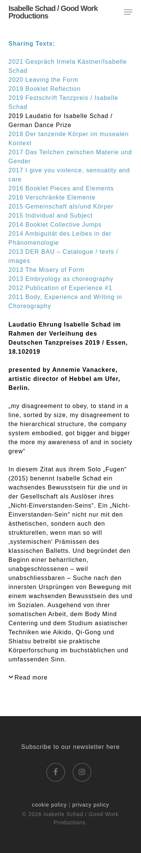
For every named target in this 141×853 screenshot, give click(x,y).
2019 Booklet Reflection (45, 89)
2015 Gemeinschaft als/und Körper (61, 206)
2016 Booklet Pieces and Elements (61, 188)
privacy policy (90, 805)
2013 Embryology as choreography (61, 279)
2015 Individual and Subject (51, 215)
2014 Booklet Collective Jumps (55, 224)
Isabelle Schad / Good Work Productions (53, 12)
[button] (128, 12)
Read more (31, 677)
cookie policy (49, 805)
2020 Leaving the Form (44, 80)
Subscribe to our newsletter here (70, 747)
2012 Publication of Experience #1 (60, 288)
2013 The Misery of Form (46, 270)
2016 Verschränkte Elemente (52, 197)
